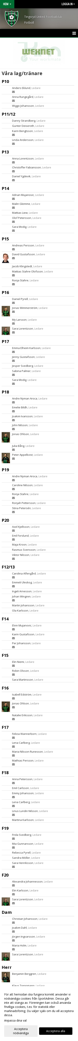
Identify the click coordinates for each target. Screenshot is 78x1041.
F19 (5, 828)
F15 (5, 655)
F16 (5, 688)
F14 (5, 619)
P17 (5, 341)
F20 (5, 875)
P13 (5, 152)
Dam (7, 912)
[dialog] (39, 1013)
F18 (5, 772)
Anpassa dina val (15, 1020)
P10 (5, 81)
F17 (5, 727)
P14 (5, 188)
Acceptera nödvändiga (21, 1031)
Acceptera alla (55, 1031)
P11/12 (8, 114)
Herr (7, 967)
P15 (5, 239)
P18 (5, 392)
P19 (5, 470)
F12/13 (8, 567)
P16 (5, 292)
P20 (5, 520)
